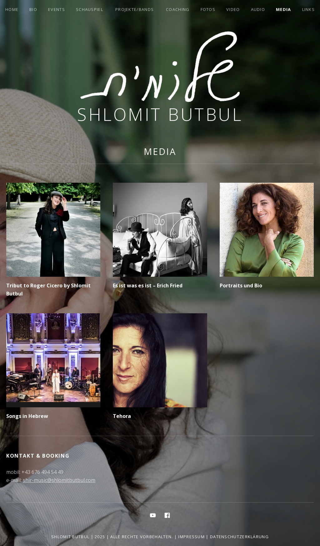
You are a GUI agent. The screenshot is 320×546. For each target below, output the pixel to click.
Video (233, 9)
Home (11, 9)
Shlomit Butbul (160, 114)
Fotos (208, 9)
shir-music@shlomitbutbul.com (59, 480)
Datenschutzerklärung (239, 536)
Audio (258, 9)
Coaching (177, 9)
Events (56, 9)
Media (283, 9)
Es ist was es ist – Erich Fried (147, 285)
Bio (33, 9)
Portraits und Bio (241, 285)
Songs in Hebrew (27, 416)
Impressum (191, 536)
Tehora (122, 416)
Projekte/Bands (134, 9)
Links (308, 9)
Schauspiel (89, 9)
